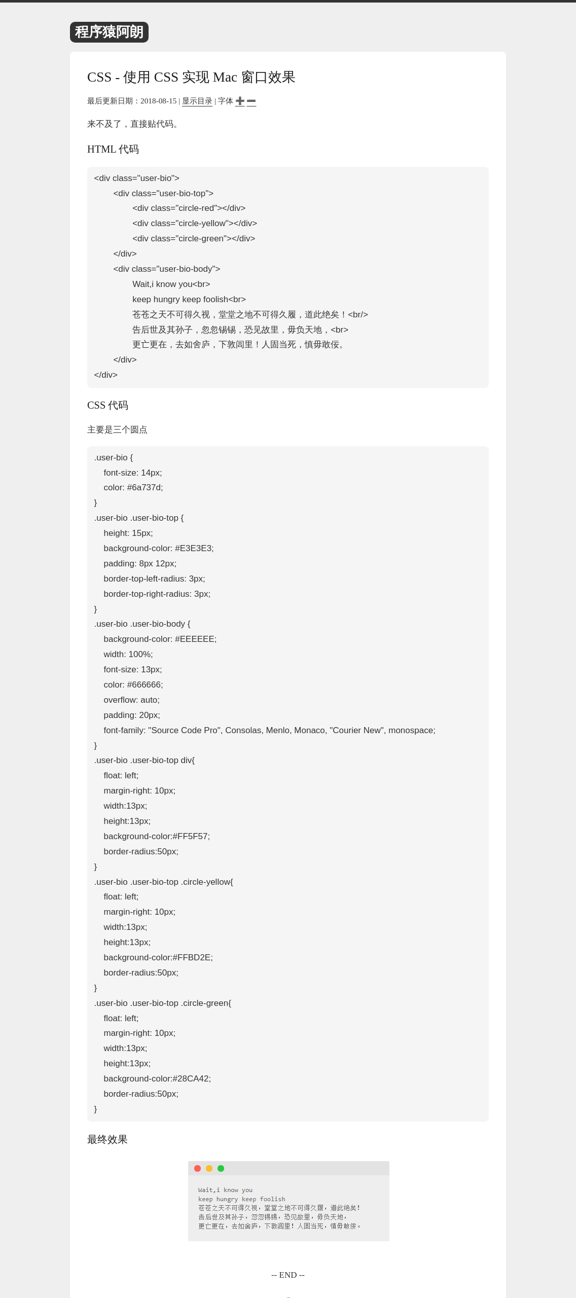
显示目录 (197, 100)
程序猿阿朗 (109, 32)
